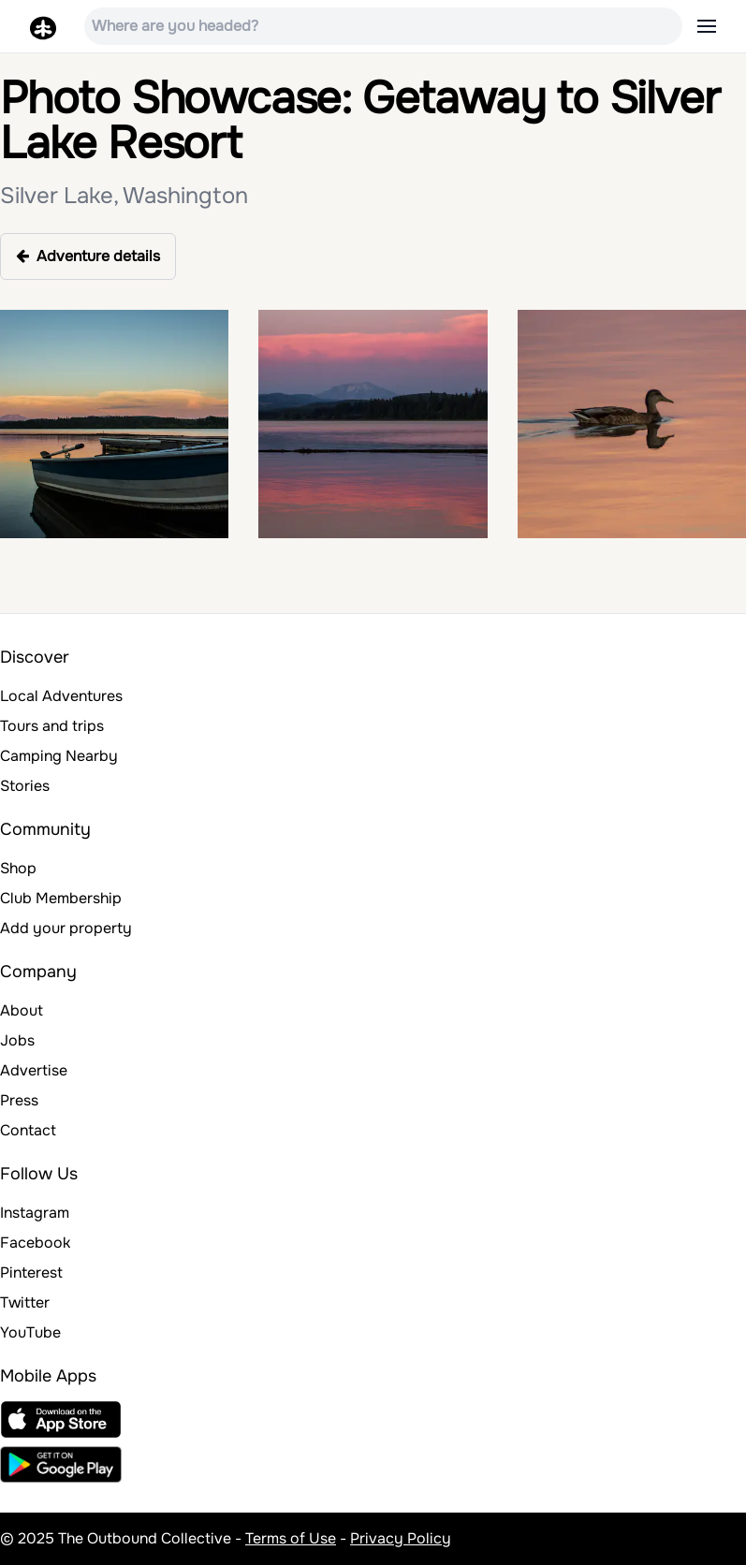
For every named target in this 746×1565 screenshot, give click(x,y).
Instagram (34, 1212)
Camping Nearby (59, 756)
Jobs (17, 1040)
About (21, 1010)
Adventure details (88, 256)
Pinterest (31, 1272)
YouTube (30, 1332)
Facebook (35, 1242)
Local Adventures (61, 696)
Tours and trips (52, 726)
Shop (18, 868)
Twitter (25, 1302)
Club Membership (61, 898)
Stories (25, 786)
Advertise (33, 1070)
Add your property (66, 928)
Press (19, 1100)
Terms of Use (290, 1538)
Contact (28, 1130)
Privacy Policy (400, 1538)
